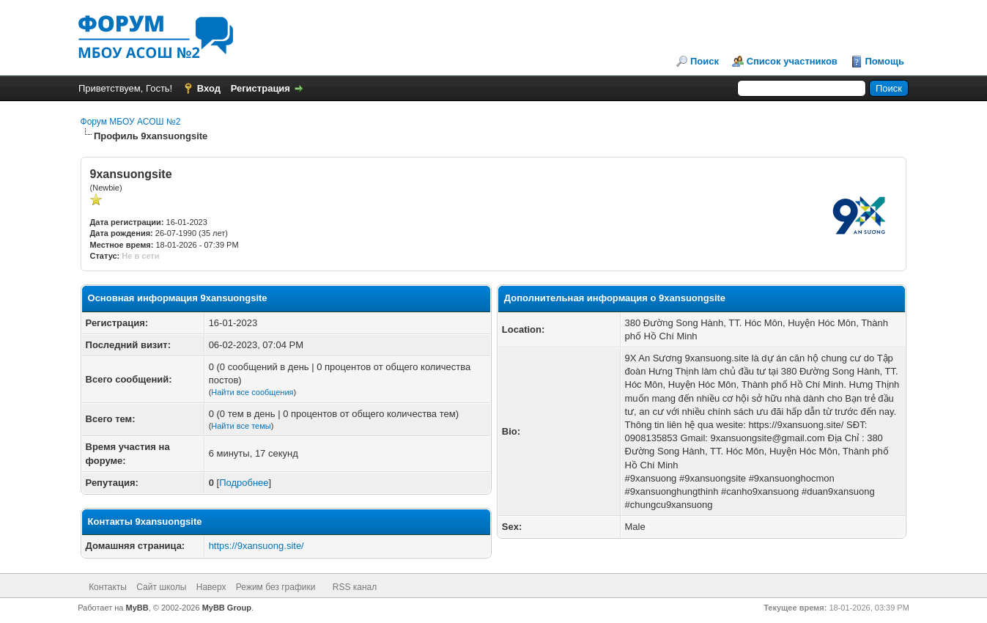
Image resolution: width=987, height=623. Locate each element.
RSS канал (355, 587)
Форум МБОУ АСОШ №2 (131, 122)
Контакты (108, 587)
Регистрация (260, 88)
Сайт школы (161, 587)
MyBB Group (226, 607)
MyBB (137, 607)
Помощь (884, 61)
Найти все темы (240, 425)
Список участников (792, 61)
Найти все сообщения (252, 392)
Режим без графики (276, 587)
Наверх (211, 587)
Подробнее (243, 482)
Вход (209, 88)
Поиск (704, 61)
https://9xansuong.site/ (256, 545)
